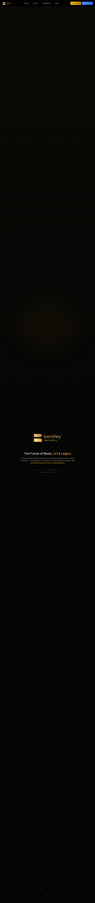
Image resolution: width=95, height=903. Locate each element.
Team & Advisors (46, 3)
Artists (57, 3)
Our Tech (26, 3)
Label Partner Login (87, 3)
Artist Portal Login (75, 3)
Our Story (35, 3)
